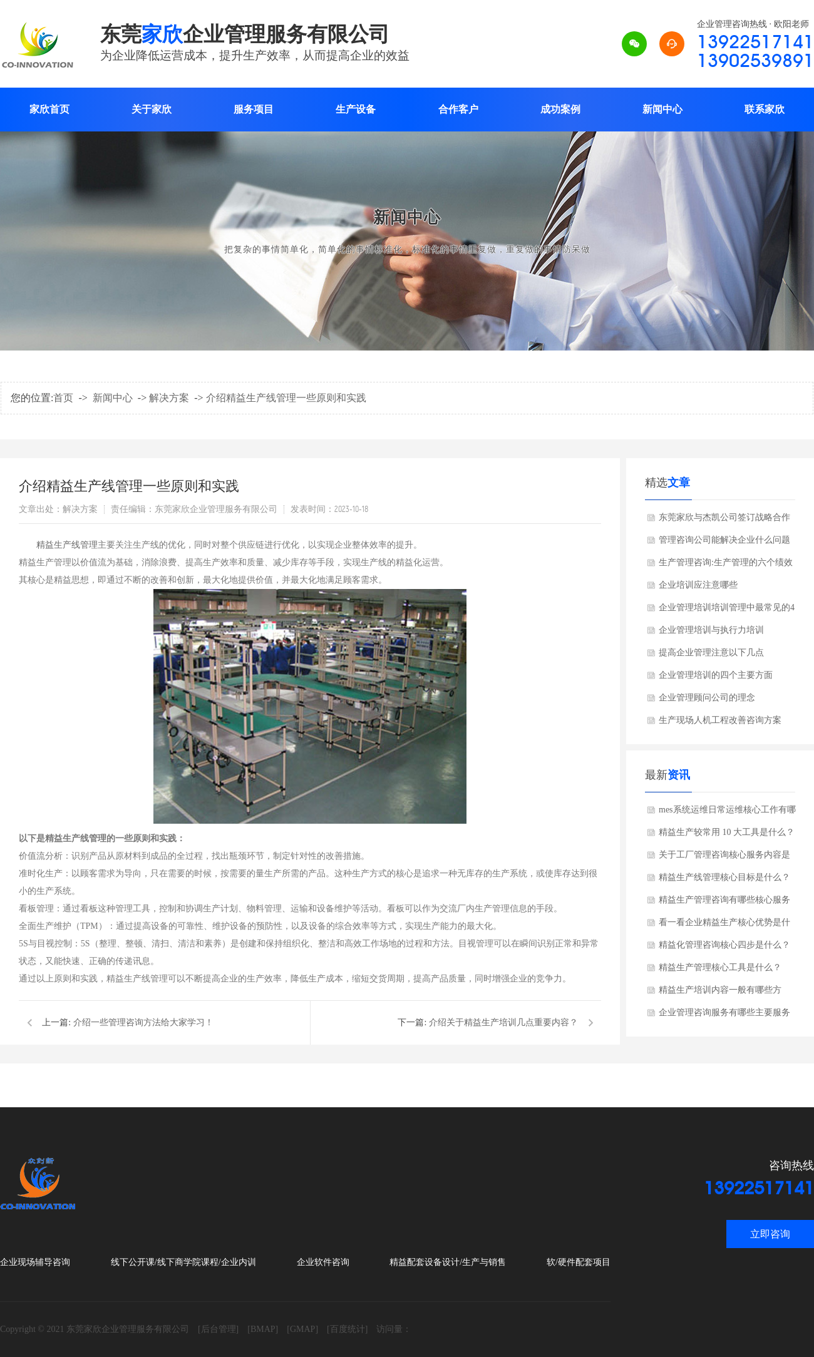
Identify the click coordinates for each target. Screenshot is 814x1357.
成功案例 (560, 109)
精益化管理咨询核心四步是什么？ (724, 945)
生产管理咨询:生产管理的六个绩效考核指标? (726, 566)
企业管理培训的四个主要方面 (716, 675)
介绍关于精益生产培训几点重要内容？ (503, 1022)
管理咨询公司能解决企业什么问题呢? (724, 543)
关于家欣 (151, 109)
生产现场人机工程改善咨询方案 (720, 720)
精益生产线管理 (67, 545)
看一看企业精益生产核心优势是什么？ (724, 926)
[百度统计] (347, 1329)
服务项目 (254, 109)
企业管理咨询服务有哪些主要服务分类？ (724, 1016)
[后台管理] (218, 1329)
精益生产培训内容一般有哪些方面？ (720, 993)
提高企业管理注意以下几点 (711, 652)
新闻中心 (662, 109)
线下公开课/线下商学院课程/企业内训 (183, 1262)
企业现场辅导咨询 (35, 1262)
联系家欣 (764, 109)
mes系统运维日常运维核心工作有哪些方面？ (727, 813)
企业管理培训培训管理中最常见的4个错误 (727, 611)
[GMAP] (302, 1329)
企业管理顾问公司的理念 (707, 697)
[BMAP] (262, 1329)
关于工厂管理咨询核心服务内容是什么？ (724, 858)
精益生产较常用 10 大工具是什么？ (727, 832)
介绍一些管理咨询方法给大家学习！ (143, 1022)
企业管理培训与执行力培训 (711, 630)
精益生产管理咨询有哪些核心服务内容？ (724, 903)
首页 (63, 397)
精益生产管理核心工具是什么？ (720, 967)
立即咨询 (770, 1234)
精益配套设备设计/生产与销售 (447, 1262)
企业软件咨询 (323, 1262)
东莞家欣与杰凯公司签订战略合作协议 (724, 521)
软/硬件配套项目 (578, 1262)
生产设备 (356, 109)
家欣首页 (49, 109)
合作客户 (458, 109)
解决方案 (169, 397)
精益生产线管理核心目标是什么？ (724, 877)
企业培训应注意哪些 (698, 585)
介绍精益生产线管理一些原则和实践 (286, 397)
